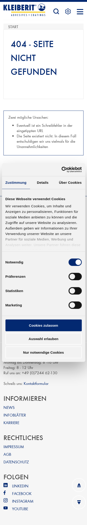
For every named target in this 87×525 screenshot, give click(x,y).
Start (13, 26)
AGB (7, 454)
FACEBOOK (22, 493)
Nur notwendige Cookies (43, 352)
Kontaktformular (36, 383)
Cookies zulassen (43, 325)
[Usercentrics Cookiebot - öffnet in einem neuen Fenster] (62, 170)
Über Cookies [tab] (70, 182)
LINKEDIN (20, 485)
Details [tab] (42, 182)
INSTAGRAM (22, 501)
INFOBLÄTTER (14, 414)
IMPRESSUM (13, 446)
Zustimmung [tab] (15, 182)
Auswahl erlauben (43, 339)
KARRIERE (11, 422)
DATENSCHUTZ (16, 461)
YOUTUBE (20, 508)
